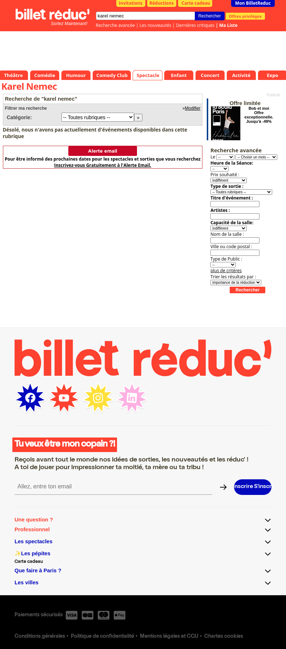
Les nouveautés (155, 25)
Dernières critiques (195, 25)
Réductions (161, 3)
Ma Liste (228, 25)
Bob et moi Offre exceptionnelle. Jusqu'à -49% (259, 115)
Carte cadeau (196, 3)
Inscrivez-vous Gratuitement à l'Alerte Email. (102, 165)
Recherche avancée (115, 25)
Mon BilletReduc (253, 3)
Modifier (193, 108)
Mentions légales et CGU (169, 636)
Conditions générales (40, 636)
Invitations (130, 3)
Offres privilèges (245, 16)
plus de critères (226, 270)
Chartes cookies (223, 636)
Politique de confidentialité (102, 636)
